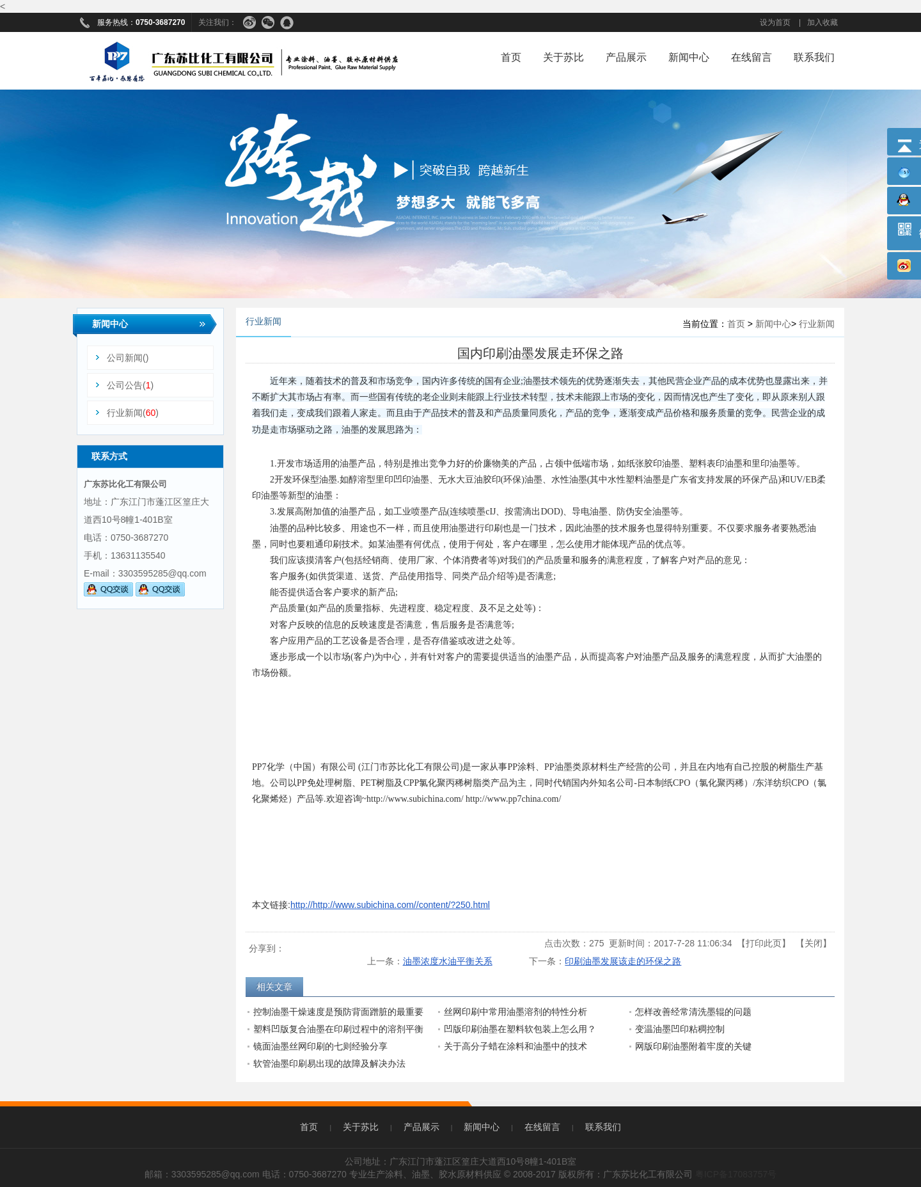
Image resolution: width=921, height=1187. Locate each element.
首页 (511, 57)
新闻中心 (688, 57)
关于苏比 (563, 57)
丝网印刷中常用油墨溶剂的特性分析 (515, 1012)
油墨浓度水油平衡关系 (447, 961)
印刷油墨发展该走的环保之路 (623, 961)
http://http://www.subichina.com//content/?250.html (390, 905)
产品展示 (626, 57)
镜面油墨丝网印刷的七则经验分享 (320, 1046)
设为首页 (775, 22)
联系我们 (814, 57)
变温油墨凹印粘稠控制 (680, 1029)
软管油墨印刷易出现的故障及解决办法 (329, 1063)
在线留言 (751, 57)
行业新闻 (817, 324)
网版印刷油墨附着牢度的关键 (693, 1046)
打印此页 (764, 943)
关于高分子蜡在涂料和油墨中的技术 (515, 1046)
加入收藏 (822, 22)
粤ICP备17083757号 (736, 1174)
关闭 (814, 943)
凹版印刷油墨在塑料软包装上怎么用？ (520, 1029)
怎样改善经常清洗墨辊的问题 (693, 1012)
